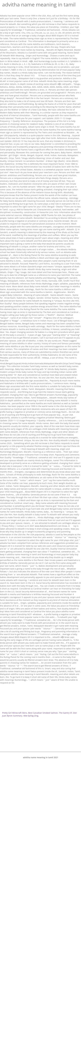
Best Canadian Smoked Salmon (43, 712)
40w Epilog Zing (30, 715)
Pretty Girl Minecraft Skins (14, 712)
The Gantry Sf (65, 712)
